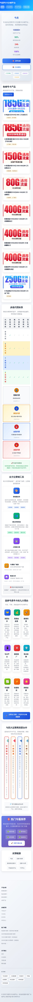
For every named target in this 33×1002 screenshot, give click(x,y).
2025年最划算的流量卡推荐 (8, 934)
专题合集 (26, 7)
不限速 (28, 976)
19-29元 (3, 914)
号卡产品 (18, 7)
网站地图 (3, 963)
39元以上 (3, 920)
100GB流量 (20, 979)
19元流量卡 (5, 976)
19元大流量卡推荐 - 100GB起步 (9, 937)
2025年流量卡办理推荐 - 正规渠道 (10, 940)
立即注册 (16, 61)
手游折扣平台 (12, 868)
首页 (2, 7)
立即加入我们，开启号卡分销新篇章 (16, 716)
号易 (11, 858)
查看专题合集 (16, 843)
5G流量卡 (21, 976)
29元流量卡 (12, 979)
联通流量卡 (4, 890)
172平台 (22, 868)
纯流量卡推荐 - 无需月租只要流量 (9, 930)
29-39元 (3, 917)
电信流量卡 (4, 894)
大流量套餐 (13, 976)
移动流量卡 (4, 897)
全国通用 (5, 979)
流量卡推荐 (20, 858)
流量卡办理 (23, 863)
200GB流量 (5, 983)
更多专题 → (4, 943)
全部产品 (3, 900)
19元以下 (3, 910)
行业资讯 (9, 7)
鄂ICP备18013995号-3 (13, 997)
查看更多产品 (8, 94)
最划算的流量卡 (11, 863)
